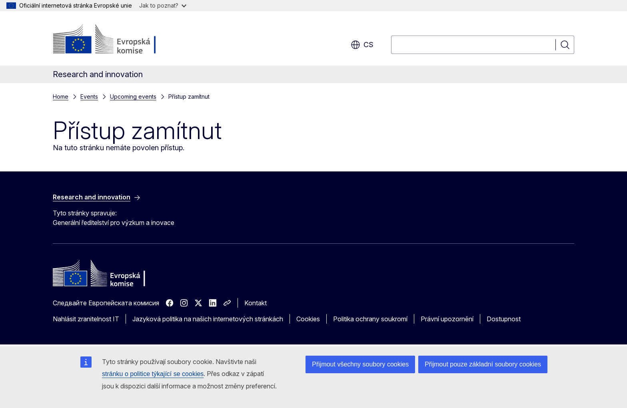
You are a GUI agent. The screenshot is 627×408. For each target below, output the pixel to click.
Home (60, 96)
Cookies (308, 319)
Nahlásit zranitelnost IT (86, 319)
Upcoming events (133, 96)
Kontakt (255, 303)
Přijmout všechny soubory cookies (360, 364)
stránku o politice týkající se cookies (153, 373)
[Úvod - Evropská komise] (117, 40)
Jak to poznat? (162, 5)
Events (89, 96)
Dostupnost (504, 319)
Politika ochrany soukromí (370, 319)
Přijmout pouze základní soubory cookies (483, 364)
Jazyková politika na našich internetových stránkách (207, 319)
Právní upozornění (447, 319)
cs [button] (362, 45)
